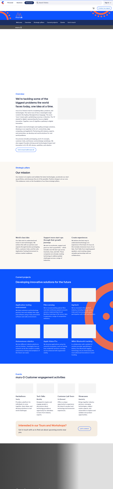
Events (63, 22)
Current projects (52, 22)
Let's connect (84, 429)
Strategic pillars (39, 22)
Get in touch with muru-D (26, 150)
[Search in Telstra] (68, 2)
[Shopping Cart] (93, 8)
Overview (28, 22)
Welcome (19, 22)
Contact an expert (104, 8)
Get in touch (72, 22)
